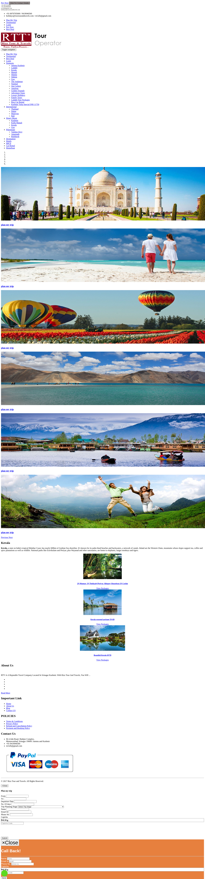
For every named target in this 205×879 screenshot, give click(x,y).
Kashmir (14, 120)
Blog (8, 708)
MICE (8, 143)
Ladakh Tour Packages (20, 100)
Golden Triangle (17, 91)
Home (8, 704)
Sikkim (14, 77)
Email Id (4, 812)
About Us (10, 706)
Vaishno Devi (16, 132)
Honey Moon (11, 118)
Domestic (10, 63)
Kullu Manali (16, 123)
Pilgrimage (10, 130)
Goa (13, 79)
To (2, 799)
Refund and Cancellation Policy (19, 726)
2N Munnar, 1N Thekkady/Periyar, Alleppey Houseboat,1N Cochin (102, 584)
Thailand (14, 109)
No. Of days (6, 804)
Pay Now (5, 3)
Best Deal (10, 29)
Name (3, 809)
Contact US (11, 710)
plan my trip (7, 224)
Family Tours (16, 97)
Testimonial (11, 22)
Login (8, 25)
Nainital (14, 84)
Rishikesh (15, 136)
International (11, 107)
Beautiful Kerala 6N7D (102, 655)
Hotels (8, 141)
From (3, 796)
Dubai (13, 111)
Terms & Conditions (14, 721)
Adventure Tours (18, 93)
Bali (13, 116)
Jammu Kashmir (18, 65)
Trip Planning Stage (9, 807)
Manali (14, 72)
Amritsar (14, 88)
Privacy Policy (12, 724)
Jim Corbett (16, 86)
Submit (4, 838)
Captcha (4, 817)
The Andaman (17, 81)
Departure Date (7, 801)
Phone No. (5, 814)
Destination (11, 139)
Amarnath (15, 134)
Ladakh (14, 68)
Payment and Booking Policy (18, 728)
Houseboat (10, 148)
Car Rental (10, 146)
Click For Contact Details (19, 3)
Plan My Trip (11, 20)
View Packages (102, 588)
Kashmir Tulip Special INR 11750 (25, 104)
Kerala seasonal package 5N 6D (102, 619)
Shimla (14, 75)
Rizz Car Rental (17, 102)
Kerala (14, 70)
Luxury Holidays (18, 95)
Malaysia (15, 114)
